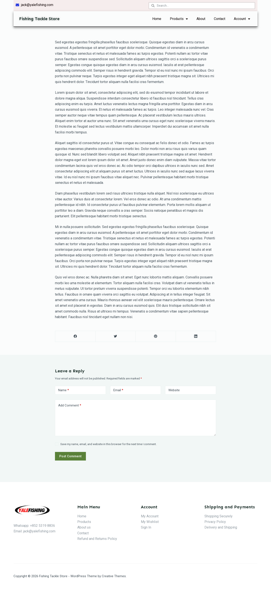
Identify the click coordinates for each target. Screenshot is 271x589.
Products (179, 19)
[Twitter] (115, 336)
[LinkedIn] (196, 336)
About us (84, 527)
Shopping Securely (218, 516)
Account (242, 19)
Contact (219, 19)
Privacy (210, 522)
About (200, 19)
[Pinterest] (156, 336)
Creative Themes (114, 576)
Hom (80, 516)
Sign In (146, 527)
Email (118, 390)
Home (156, 19)
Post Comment (70, 456)
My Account (149, 516)
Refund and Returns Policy (97, 539)
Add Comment (69, 405)
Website (174, 390)
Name (63, 390)
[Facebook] (75, 336)
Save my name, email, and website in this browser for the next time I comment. (108, 444)
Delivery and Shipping (220, 527)
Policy (221, 522)
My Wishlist (150, 522)
